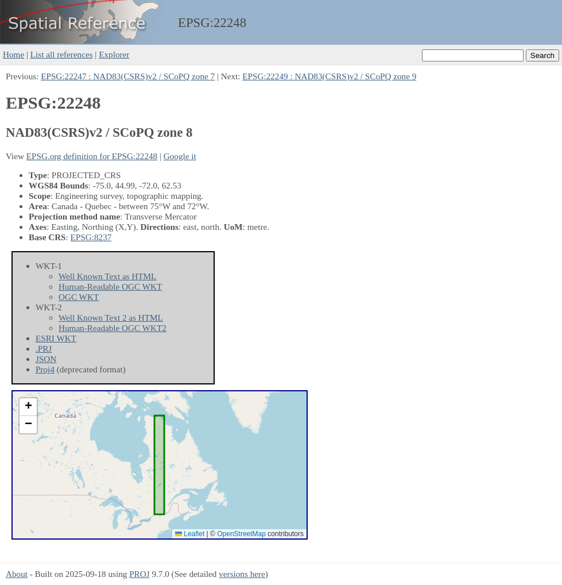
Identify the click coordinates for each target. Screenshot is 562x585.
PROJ (139, 574)
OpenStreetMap (241, 534)
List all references (61, 54)
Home (13, 54)
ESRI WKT (56, 338)
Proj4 (45, 369)
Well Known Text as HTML (107, 276)
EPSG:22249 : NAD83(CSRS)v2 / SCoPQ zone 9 (329, 76)
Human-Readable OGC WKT (110, 286)
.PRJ (44, 348)
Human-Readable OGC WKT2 (112, 328)
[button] (28, 407)
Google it (180, 156)
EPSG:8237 (91, 237)
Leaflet (189, 534)
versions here (242, 574)
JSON (46, 359)
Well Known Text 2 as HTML (111, 317)
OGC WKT (79, 297)
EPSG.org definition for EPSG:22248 (91, 156)
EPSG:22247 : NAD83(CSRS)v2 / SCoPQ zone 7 (128, 76)
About (17, 574)
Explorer (114, 54)
